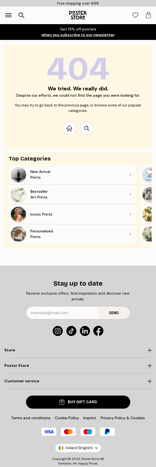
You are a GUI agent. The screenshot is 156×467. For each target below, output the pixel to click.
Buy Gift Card (78, 402)
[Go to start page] (69, 128)
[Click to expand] (78, 350)
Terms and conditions (30, 417)
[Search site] (86, 128)
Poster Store (90, 459)
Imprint (89, 417)
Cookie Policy (67, 417)
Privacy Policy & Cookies (123, 417)
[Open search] (21, 15)
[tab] (135, 15)
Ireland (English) (78, 448)
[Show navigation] (8, 15)
